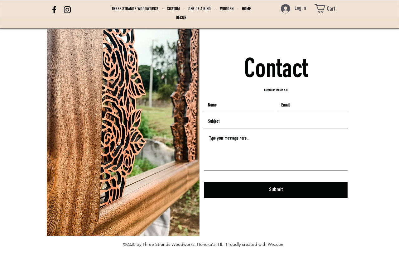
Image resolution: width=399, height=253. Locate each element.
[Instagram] (67, 9)
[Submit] (276, 190)
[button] (331, 8)
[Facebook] (54, 9)
